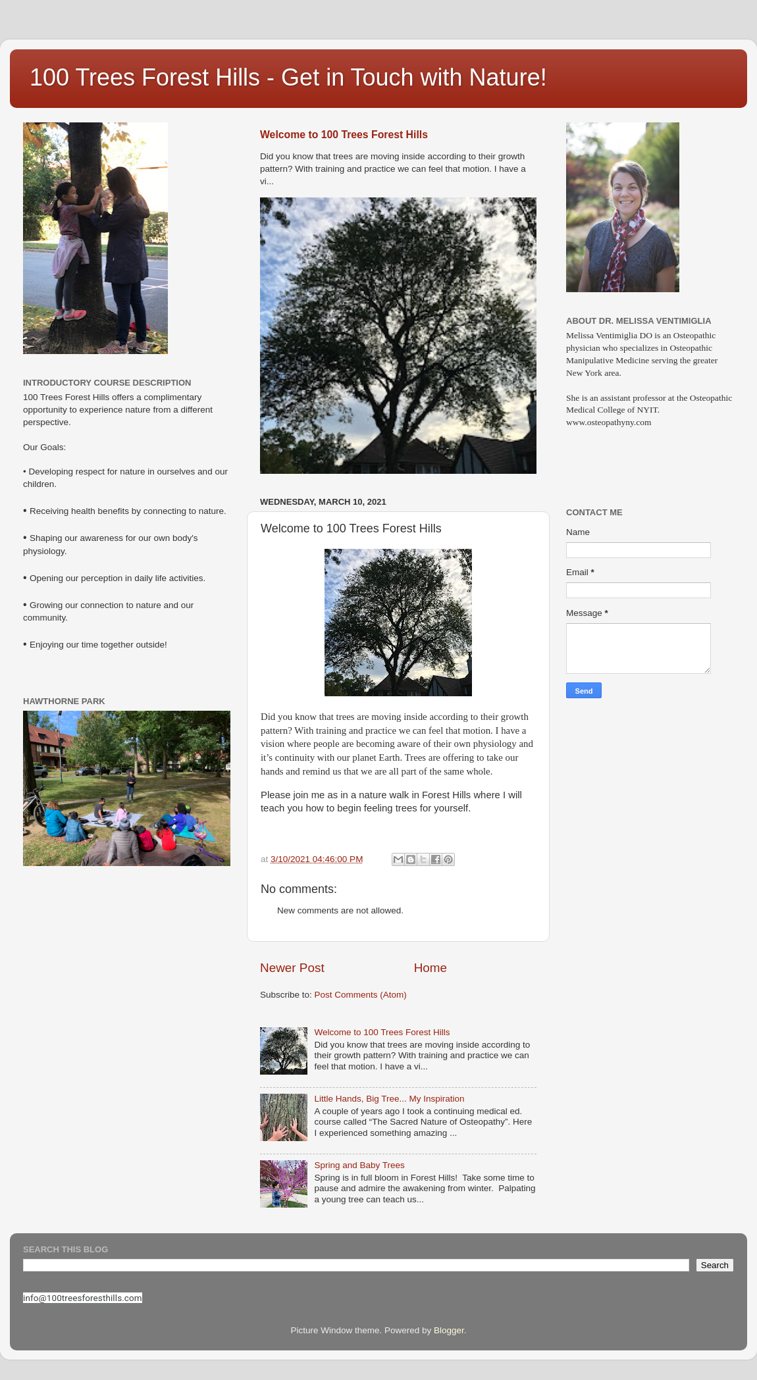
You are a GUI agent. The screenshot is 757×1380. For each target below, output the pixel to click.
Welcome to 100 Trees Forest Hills (344, 134)
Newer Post (292, 968)
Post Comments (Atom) (361, 995)
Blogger (449, 1330)
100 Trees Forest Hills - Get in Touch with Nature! (288, 77)
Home (430, 968)
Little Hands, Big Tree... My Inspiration (389, 1099)
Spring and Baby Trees (359, 1165)
